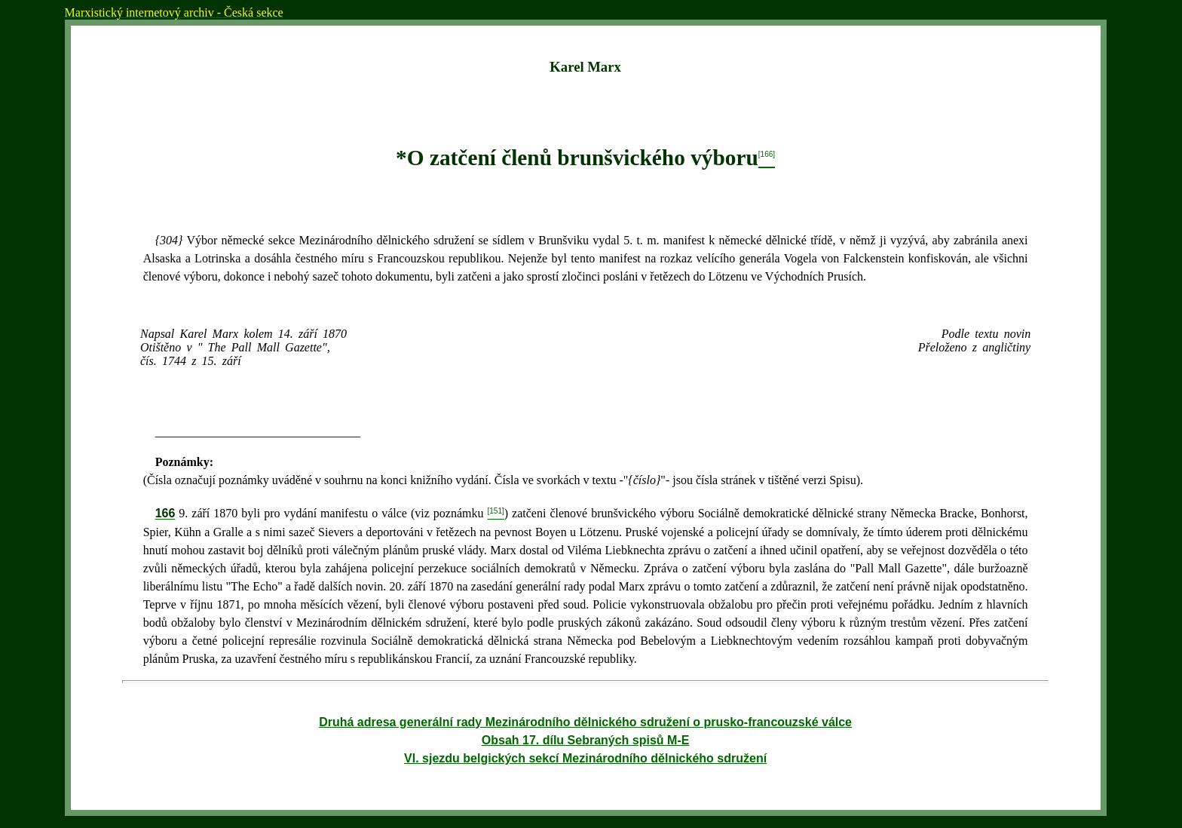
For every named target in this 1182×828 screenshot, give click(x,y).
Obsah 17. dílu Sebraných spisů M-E (586, 740)
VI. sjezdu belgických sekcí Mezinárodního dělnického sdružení (585, 758)
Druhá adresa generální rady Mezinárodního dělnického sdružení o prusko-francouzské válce (585, 722)
